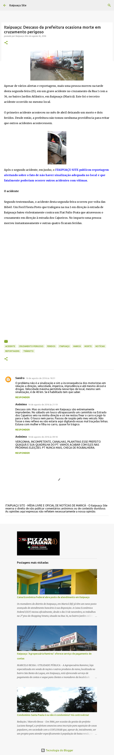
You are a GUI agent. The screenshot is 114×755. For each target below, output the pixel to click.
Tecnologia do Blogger (57, 750)
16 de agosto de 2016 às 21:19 (43, 404)
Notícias (100, 346)
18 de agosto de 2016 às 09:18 (43, 437)
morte (88, 346)
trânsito (28, 351)
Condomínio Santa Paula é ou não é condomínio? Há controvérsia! (53, 715)
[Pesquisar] (109, 5)
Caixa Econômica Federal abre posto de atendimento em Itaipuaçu (53, 597)
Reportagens (12, 351)
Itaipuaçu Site (17, 5)
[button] (6, 43)
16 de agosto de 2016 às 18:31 (40, 378)
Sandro (19, 378)
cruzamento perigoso (31, 346)
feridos (51, 346)
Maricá (77, 346)
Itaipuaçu (64, 346)
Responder (22, 397)
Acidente (10, 346)
